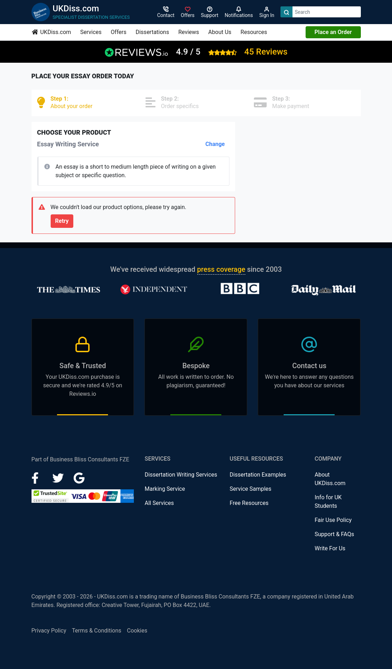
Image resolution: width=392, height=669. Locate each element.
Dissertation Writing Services (180, 474)
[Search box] (326, 11)
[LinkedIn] (58, 477)
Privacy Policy (49, 630)
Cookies (137, 630)
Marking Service (164, 488)
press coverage (221, 269)
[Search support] (209, 12)
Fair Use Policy (333, 520)
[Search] (286, 11)
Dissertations (152, 32)
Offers (118, 32)
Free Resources (248, 503)
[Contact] (166, 12)
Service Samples (250, 488)
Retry (62, 221)
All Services (159, 503)
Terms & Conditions (96, 630)
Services (91, 32)
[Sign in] (188, 12)
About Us (219, 32)
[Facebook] (38, 477)
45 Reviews (266, 52)
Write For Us (329, 548)
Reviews (188, 32)
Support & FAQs (334, 534)
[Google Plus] (79, 477)
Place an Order (333, 32)
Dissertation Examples (257, 474)
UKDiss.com (51, 32)
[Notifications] (239, 12)
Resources (253, 32)
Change (215, 144)
